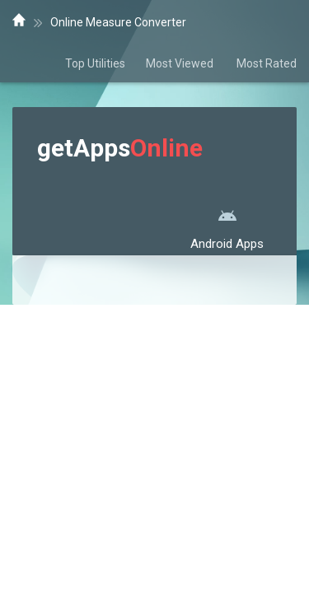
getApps (120, 147)
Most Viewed (181, 63)
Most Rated (266, 63)
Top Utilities (95, 63)
